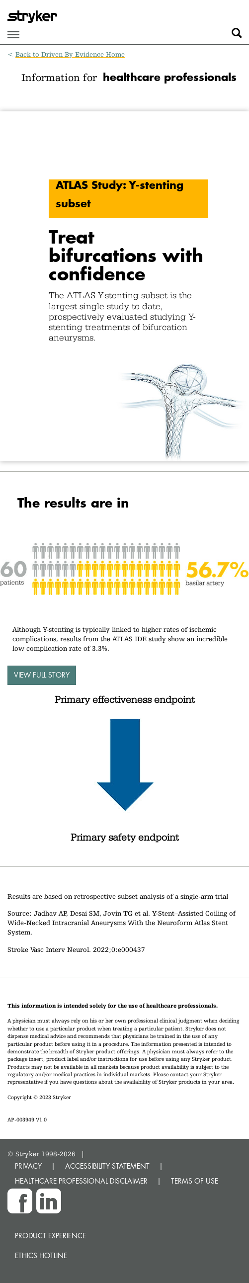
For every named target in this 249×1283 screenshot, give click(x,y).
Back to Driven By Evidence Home (70, 54)
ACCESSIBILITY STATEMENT (107, 1166)
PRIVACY (28, 1166)
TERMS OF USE (194, 1181)
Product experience (50, 1235)
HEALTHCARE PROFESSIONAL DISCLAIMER (81, 1181)
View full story (42, 675)
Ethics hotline (41, 1255)
